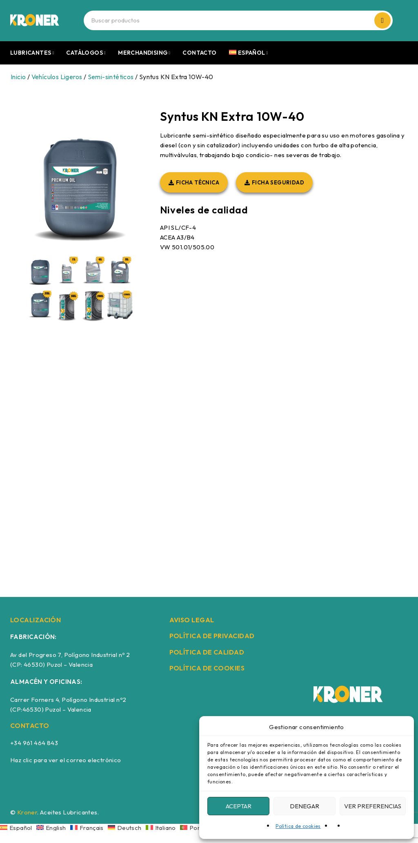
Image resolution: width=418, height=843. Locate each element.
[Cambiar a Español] (18, 827)
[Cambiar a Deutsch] (127, 827)
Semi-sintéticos (111, 77)
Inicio (18, 77)
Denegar (304, 806)
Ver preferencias (372, 806)
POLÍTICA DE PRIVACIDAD (212, 636)
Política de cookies (298, 826)
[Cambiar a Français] (89, 827)
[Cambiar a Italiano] (163, 827)
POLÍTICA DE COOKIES (207, 668)
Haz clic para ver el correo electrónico (65, 760)
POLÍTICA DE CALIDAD (207, 652)
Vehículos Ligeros (56, 77)
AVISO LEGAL (191, 620)
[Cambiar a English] (53, 827)
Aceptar (238, 806)
